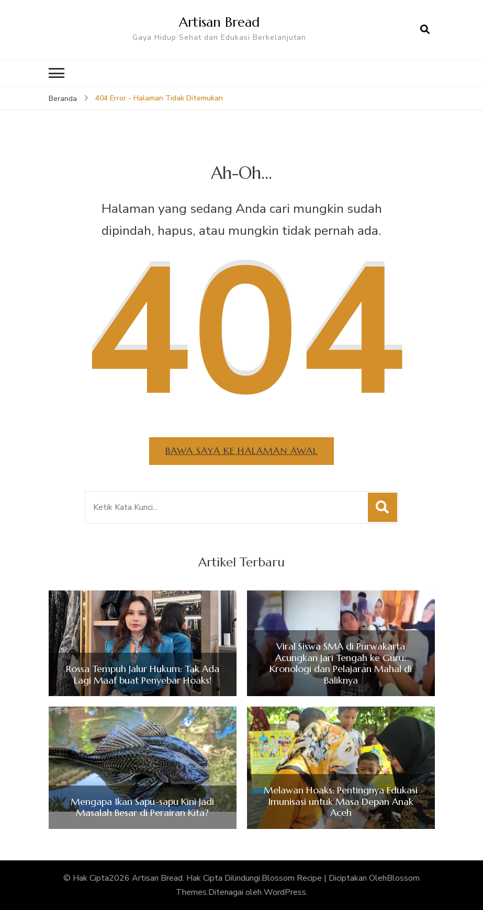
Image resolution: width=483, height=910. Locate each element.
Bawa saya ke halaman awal (241, 451)
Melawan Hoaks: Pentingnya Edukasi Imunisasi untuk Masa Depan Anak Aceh (341, 801)
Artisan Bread (219, 22)
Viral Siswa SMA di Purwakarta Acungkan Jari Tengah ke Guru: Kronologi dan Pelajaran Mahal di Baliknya (340, 663)
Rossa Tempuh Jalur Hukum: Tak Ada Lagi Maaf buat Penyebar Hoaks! (142, 674)
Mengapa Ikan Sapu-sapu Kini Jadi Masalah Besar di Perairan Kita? (142, 807)
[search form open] (425, 30)
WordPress (285, 892)
